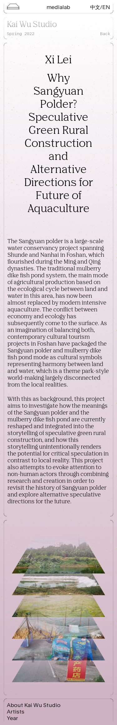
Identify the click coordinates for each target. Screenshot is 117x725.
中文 (95, 7)
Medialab (58, 7)
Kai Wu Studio (32, 25)
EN (106, 7)
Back (105, 33)
